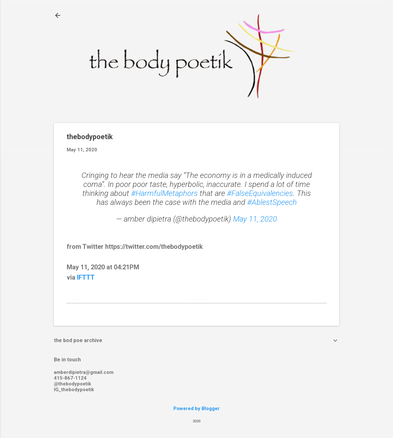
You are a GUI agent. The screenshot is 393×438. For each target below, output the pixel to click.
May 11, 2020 (255, 219)
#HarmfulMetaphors (164, 193)
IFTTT (86, 277)
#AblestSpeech (272, 202)
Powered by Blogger (196, 408)
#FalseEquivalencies (260, 193)
